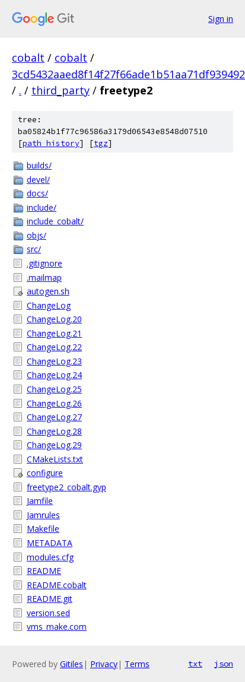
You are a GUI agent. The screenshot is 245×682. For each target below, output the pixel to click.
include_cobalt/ (55, 221)
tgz (101, 143)
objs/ (36, 235)
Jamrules (43, 515)
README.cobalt (57, 585)
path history (51, 143)
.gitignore (44, 263)
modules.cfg (50, 557)
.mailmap (44, 277)
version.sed (48, 612)
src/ (34, 249)
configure (45, 472)
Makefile (43, 528)
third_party (60, 90)
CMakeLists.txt (55, 459)
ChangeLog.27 (54, 417)
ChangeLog (49, 305)
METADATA (49, 542)
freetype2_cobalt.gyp (66, 487)
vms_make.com (57, 626)
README (44, 570)
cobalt (28, 57)
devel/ (38, 179)
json (223, 663)
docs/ (37, 193)
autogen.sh (48, 291)
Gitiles (71, 664)
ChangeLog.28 (54, 431)
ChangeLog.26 (54, 403)
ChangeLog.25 (54, 389)
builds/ (39, 165)
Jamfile (40, 500)
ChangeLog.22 (54, 347)
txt (195, 663)
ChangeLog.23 (54, 361)
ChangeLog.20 (54, 319)
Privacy (103, 664)
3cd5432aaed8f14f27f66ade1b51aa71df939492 (128, 74)
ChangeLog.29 (54, 445)
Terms (137, 664)
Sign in (220, 18)
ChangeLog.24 (54, 374)
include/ (41, 207)
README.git (49, 598)
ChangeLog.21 (54, 333)
